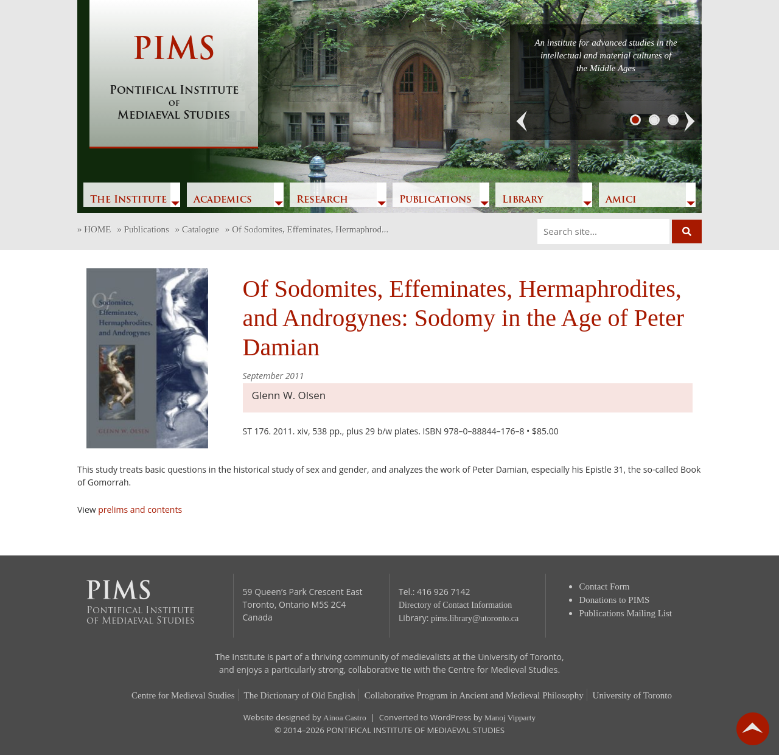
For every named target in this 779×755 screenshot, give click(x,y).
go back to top (752, 728)
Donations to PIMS (614, 600)
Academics (223, 200)
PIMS (173, 79)
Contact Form (604, 586)
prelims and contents (140, 509)
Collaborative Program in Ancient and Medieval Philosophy (474, 695)
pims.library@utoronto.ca (475, 618)
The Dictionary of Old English (299, 695)
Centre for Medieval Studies (183, 695)
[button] (522, 122)
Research (322, 200)
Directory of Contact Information (455, 605)
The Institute (128, 200)
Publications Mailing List (625, 613)
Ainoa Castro (344, 717)
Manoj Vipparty (510, 717)
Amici (621, 200)
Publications (435, 200)
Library (522, 200)
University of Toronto (632, 695)
